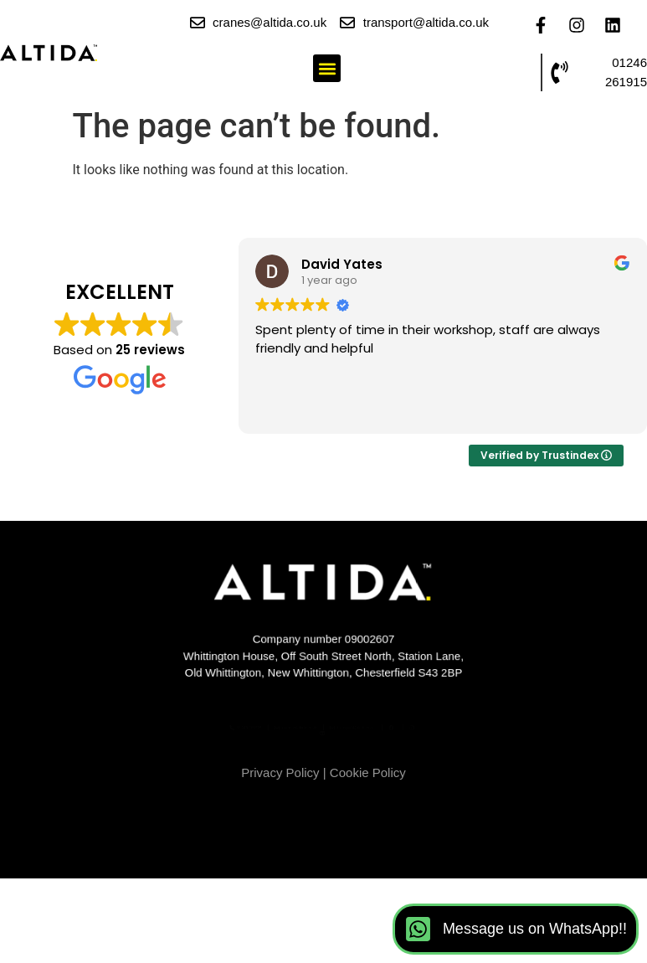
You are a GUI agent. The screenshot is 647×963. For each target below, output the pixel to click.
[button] (327, 68)
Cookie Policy (368, 772)
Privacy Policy (280, 772)
